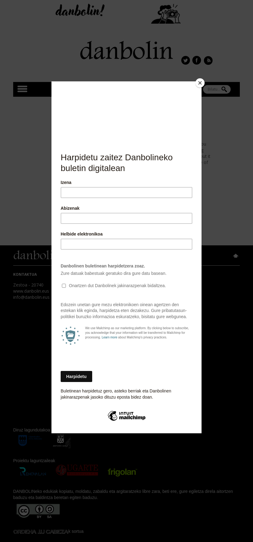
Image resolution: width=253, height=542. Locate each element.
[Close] (200, 83)
